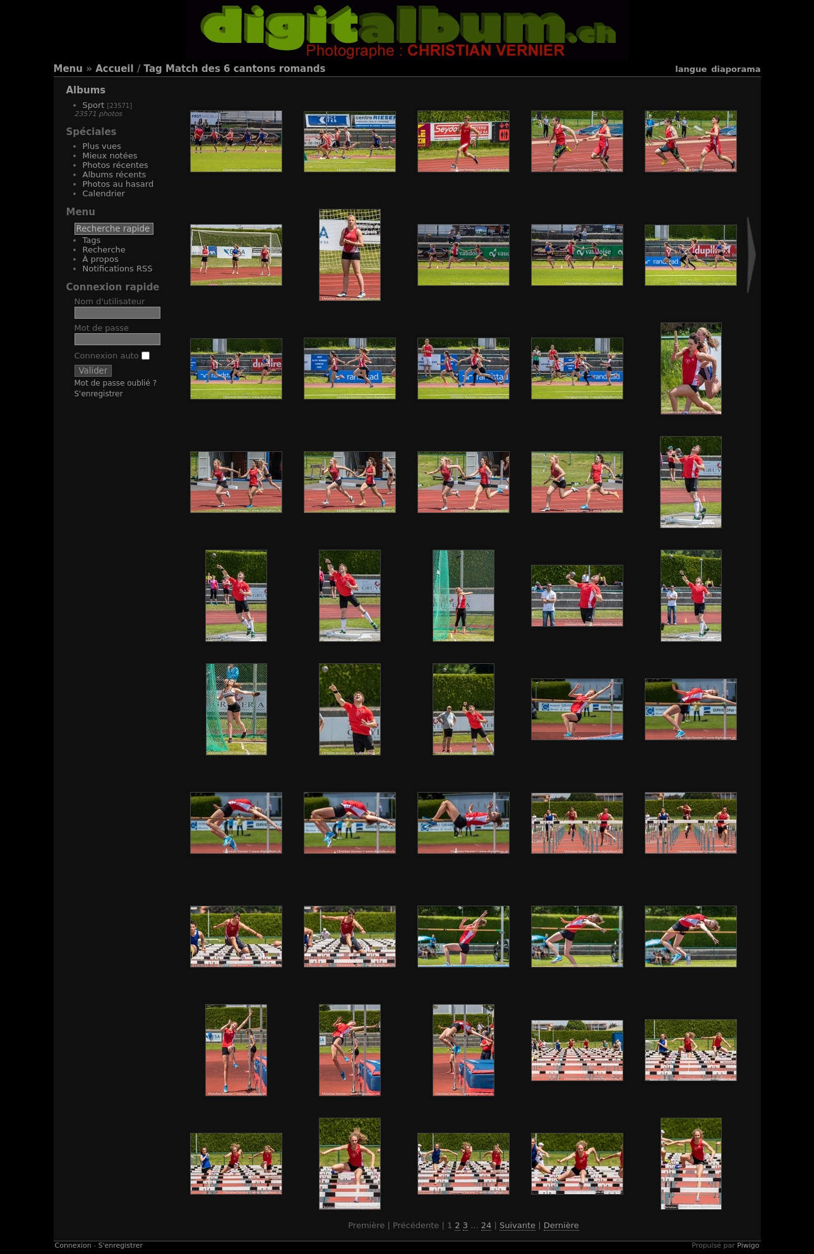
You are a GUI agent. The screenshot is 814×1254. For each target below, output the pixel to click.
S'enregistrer (99, 393)
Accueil (114, 68)
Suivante (518, 1225)
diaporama (735, 69)
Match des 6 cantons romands (245, 68)
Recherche (104, 249)
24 (486, 1225)
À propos (101, 259)
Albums (86, 90)
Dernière (561, 1225)
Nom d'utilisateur (110, 301)
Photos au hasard (118, 184)
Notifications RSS (118, 268)
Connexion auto (112, 355)
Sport (94, 105)
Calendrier (104, 193)
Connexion (73, 1245)
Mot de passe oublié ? (116, 383)
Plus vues (102, 146)
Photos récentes (115, 165)
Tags (92, 240)
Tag (153, 68)
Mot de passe (102, 328)
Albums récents (115, 174)
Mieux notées (110, 155)
